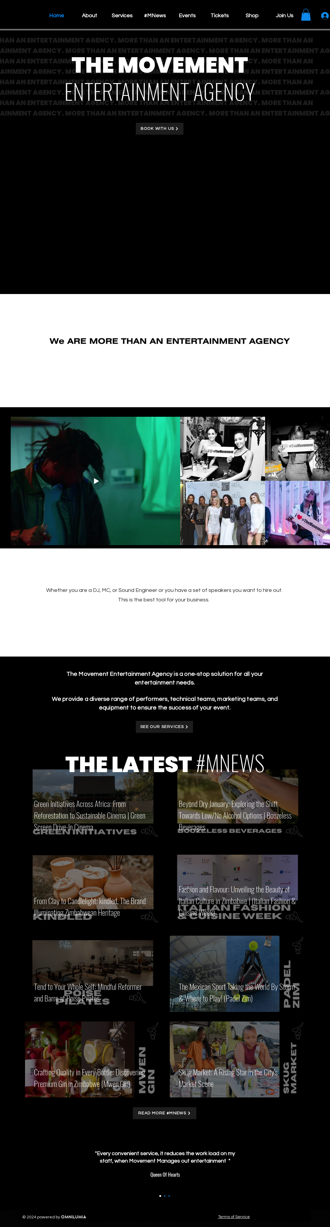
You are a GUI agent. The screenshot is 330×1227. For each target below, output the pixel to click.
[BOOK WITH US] (159, 129)
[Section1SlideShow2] (165, 1196)
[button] (306, 15)
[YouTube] (319, 627)
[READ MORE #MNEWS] (164, 1113)
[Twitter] (319, 600)
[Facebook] (319, 586)
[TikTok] (319, 641)
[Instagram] (319, 613)
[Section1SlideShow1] (160, 1196)
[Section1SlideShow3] (169, 1196)
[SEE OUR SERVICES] (164, 727)
